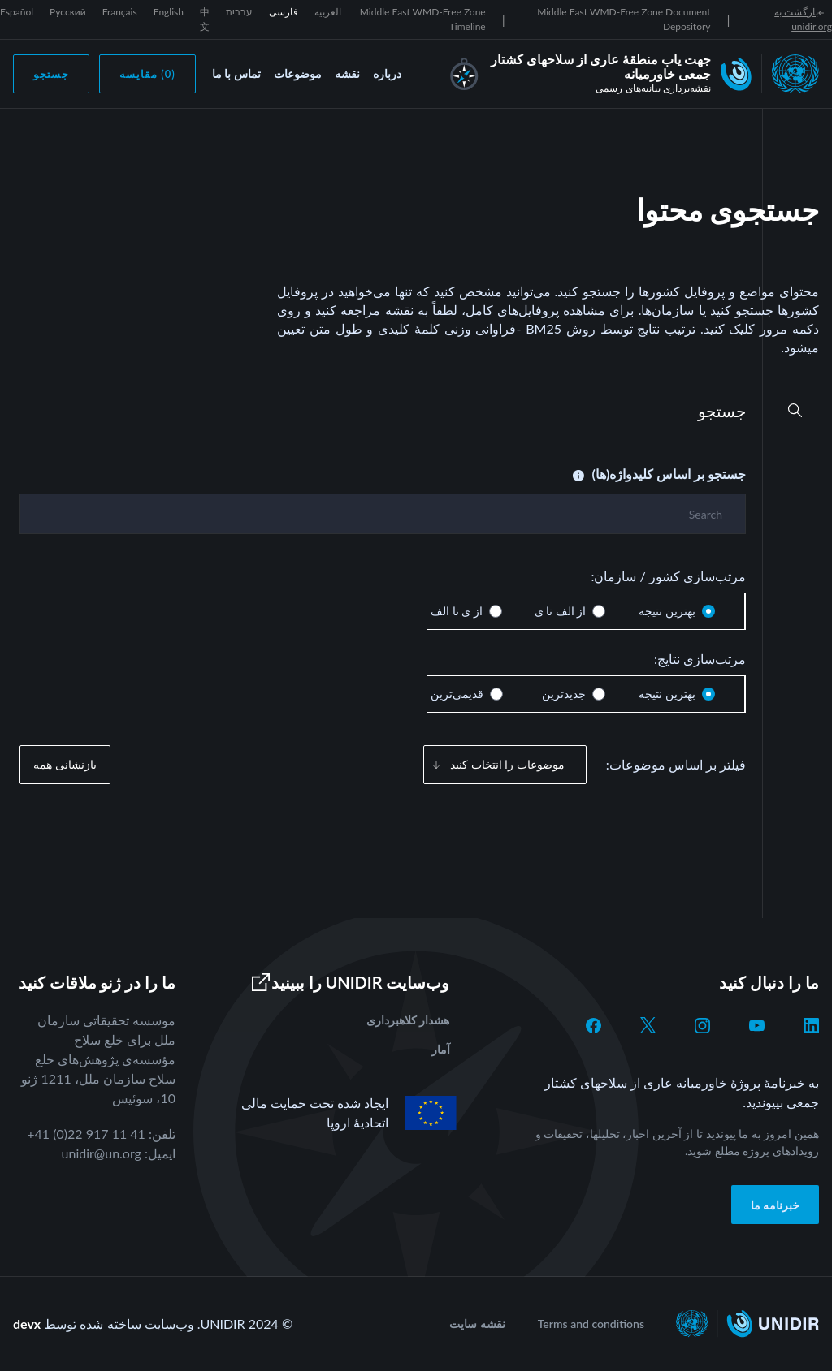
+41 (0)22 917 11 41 (86, 1133)
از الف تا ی (561, 611)
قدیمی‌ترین (457, 694)
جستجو (51, 73)
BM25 (543, 328)
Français (119, 12)
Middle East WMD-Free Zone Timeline (423, 19)
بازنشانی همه (65, 764)
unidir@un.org (101, 1153)
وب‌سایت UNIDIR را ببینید (350, 982)
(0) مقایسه (147, 73)
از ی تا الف (457, 611)
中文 (205, 19)
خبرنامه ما (775, 1205)
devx (27, 1323)
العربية (327, 12)
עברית (239, 12)
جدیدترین (564, 694)
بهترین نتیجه (667, 611)
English (169, 12)
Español (16, 12)
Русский (68, 12)
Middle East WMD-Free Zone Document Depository (623, 19)
